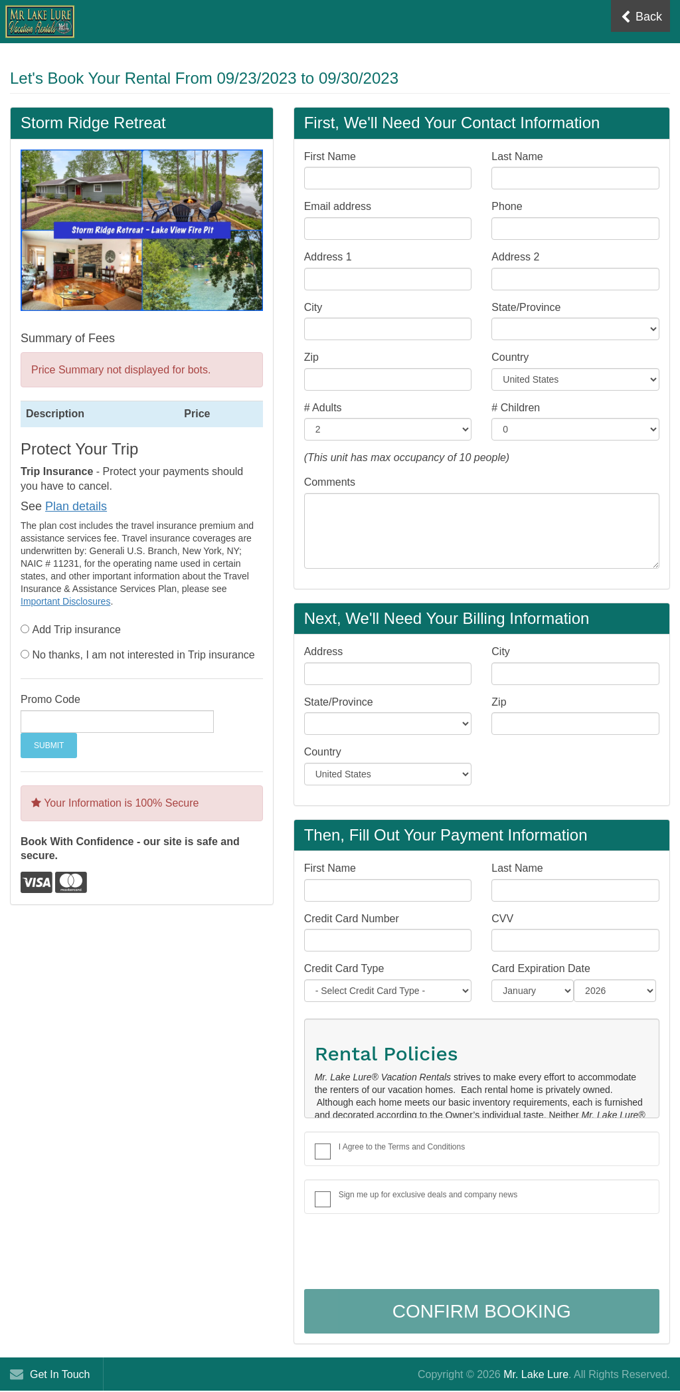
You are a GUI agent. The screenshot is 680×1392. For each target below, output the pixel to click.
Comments (329, 482)
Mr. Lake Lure (535, 1374)
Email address (337, 206)
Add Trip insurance (76, 629)
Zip (311, 357)
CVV (502, 918)
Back (641, 17)
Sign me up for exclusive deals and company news (428, 1194)
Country (510, 357)
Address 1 (328, 256)
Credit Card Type (344, 968)
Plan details (76, 506)
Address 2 (515, 256)
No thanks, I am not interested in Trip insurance (143, 654)
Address (323, 651)
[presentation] (405, 1253)
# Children (515, 407)
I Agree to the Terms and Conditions (402, 1146)
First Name (330, 156)
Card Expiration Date (540, 968)
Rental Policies (386, 1053)
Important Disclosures (65, 601)
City (313, 307)
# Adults (323, 407)
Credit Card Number (351, 918)
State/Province (525, 307)
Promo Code (50, 699)
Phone (506, 206)
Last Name (517, 156)
